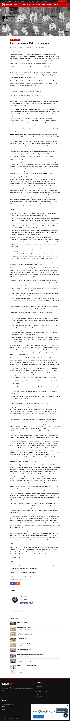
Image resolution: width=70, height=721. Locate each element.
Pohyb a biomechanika (40, 694)
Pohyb (43, 4)
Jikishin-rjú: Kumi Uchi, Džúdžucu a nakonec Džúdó (26, 665)
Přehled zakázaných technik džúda (23, 638)
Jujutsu (15, 611)
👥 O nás (3, 709)
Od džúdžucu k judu (20, 670)
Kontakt (33, 1)
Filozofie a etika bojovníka (41, 689)
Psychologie (36, 4)
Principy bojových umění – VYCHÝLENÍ (24, 633)
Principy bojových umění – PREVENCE (24, 627)
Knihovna (56, 4)
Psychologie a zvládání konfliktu (42, 691)
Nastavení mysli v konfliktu (22, 622)
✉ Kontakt (4, 712)
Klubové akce (16, 1)
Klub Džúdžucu (8, 1)
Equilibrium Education (42, 1)
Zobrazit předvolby (62, 716)
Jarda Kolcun (13, 47)
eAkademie (23, 1)
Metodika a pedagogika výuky (41, 696)
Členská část (62, 1)
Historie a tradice (15, 39)
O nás (28, 1)
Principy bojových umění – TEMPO (23, 643)
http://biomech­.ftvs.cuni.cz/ (17, 576)
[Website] (30, 603)
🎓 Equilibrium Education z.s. (7, 704)
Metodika (49, 4)
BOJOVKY (9, 4)
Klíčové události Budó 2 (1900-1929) (24, 649)
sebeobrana (21, 611)
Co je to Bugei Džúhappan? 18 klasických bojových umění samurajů (30, 654)
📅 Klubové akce (5, 706)
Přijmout (38, 716)
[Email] (32, 603)
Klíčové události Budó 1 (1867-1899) (24, 660)
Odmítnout (50, 716)
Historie (22, 4)
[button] (67, 706)
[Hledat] (67, 4)
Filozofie (29, 4)
